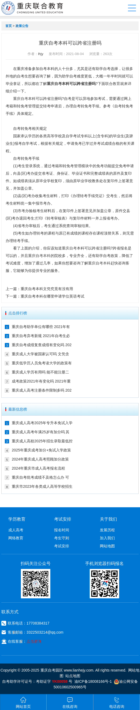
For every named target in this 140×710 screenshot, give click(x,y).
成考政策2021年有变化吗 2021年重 (41, 381)
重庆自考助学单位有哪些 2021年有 (41, 327)
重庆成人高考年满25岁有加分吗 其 (40, 432)
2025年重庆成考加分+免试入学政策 (41, 450)
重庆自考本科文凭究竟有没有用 (47, 289)
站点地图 (72, 676)
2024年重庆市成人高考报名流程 (38, 468)
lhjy (40, 54)
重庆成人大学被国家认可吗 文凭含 (40, 354)
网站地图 (107, 546)
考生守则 (61, 538)
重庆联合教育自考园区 (32, 8)
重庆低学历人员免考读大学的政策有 (42, 363)
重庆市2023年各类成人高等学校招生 (42, 486)
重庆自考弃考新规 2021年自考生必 (41, 336)
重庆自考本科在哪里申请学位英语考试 (52, 296)
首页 (8, 26)
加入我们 (107, 538)
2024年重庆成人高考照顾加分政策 (40, 459)
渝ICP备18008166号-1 (93, 681)
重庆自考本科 (39, 255)
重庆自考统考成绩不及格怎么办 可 (40, 477)
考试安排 (61, 546)
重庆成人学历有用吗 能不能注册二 (40, 372)
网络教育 (15, 538)
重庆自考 (54, 83)
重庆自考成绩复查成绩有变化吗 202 (41, 345)
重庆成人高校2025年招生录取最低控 (42, 441)
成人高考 (15, 530)
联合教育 (112, 83)
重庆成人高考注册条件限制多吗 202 (41, 390)
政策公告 (22, 26)
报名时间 (61, 530)
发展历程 (107, 530)
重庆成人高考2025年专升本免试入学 (42, 423)
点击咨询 (34, 641)
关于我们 (108, 519)
